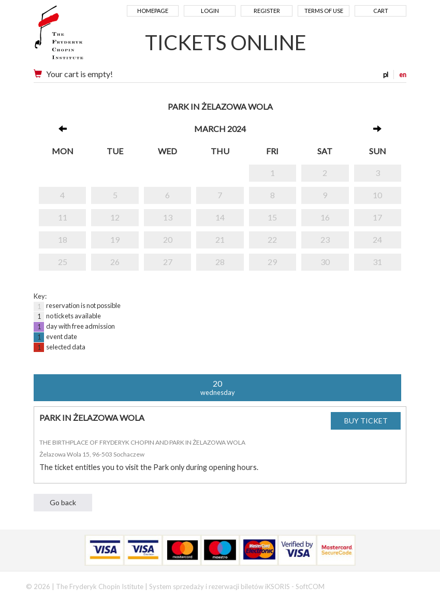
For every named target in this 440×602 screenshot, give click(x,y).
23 (325, 239)
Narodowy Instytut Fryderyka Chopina (79, 36)
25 (62, 262)
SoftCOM (310, 586)
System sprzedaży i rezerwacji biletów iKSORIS (219, 586)
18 (62, 239)
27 (167, 262)
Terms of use (323, 10)
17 (377, 217)
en (402, 74)
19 (115, 239)
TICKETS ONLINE (225, 42)
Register (267, 10)
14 (220, 217)
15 (272, 217)
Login (210, 10)
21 (220, 239)
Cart (380, 10)
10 (377, 195)
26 (115, 262)
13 (167, 217)
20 (167, 239)
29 (272, 262)
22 (272, 239)
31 (377, 262)
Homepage (152, 10)
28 (220, 262)
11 (62, 217)
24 (377, 239)
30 (325, 262)
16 (325, 217)
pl (385, 74)
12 (115, 217)
